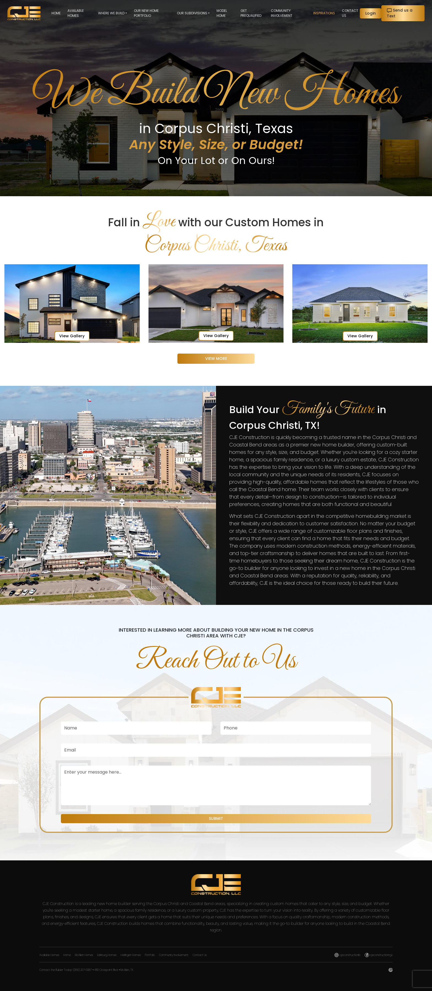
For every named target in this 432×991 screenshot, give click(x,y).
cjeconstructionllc (347, 955)
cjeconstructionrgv (379, 955)
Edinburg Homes (107, 955)
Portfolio (150, 955)
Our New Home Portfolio (146, 13)
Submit (216, 818)
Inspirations (324, 13)
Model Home (222, 13)
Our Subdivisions (192, 13)
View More (216, 358)
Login (370, 13)
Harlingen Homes (131, 955)
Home (56, 13)
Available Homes (76, 13)
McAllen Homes (84, 955)
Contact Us (350, 13)
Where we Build (111, 13)
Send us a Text (399, 13)
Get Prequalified (251, 13)
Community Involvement (281, 13)
